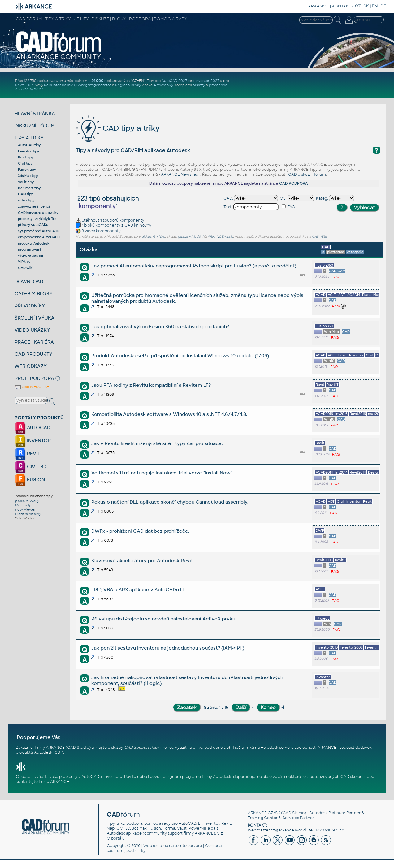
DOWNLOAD (29, 281)
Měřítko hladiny (28, 514)
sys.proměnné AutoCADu (38, 231)
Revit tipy (25, 157)
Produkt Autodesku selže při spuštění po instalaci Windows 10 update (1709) (180, 356)
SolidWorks (24, 518)
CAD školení (351, 776)
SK (366, 6)
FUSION (30, 480)
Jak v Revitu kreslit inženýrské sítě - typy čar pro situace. (157, 443)
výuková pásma (30, 255)
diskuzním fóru (153, 237)
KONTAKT (341, 6)
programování (29, 249)
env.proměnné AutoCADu (39, 237)
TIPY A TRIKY (29, 138)
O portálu (116, 838)
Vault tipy (26, 182)
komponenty (131, 220)
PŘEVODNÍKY (30, 306)
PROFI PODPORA (34, 378)
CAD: (228, 198)
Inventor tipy (28, 151)
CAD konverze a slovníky (38, 212)
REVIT (27, 453)
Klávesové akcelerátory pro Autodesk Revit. (142, 560)
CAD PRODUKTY (33, 354)
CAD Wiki (319, 237)
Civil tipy (25, 163)
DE (383, 6)
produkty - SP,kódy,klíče (37, 219)
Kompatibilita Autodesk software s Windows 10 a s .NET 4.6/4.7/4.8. (169, 414)
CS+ (58, 752)
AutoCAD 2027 (174, 80)
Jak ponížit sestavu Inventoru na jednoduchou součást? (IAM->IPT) (167, 648)
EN (375, 6)
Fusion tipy (27, 169)
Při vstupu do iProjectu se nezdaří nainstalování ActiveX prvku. (163, 619)
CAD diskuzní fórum (307, 174)
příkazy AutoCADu (33, 225)
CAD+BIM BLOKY (34, 294)
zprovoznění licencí (34, 206)
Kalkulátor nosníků (59, 85)
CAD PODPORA (293, 183)
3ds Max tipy (28, 176)
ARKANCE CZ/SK (264, 812)
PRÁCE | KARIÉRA (34, 342)
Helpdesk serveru (277, 747)
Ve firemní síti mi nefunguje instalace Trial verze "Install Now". (162, 473)
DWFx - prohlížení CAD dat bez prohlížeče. (140, 531)
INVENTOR (33, 440)
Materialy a (24, 505)
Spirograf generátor (93, 85)
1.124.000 (95, 80)
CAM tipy (25, 194)
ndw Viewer (25, 509)
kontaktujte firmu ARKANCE (42, 781)
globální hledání (190, 237)
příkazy (199, 85)
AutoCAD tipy (29, 145)
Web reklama (155, 845)
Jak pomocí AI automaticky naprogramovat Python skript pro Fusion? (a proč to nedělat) (193, 266)
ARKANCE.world (220, 237)
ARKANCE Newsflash (180, 174)
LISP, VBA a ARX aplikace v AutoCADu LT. (138, 590)
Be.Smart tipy (29, 188)
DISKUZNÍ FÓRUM (35, 126)
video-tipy (26, 200)
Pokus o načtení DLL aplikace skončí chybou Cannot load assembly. (169, 502)
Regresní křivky (128, 85)
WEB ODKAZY (31, 366)
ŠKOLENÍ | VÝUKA (34, 318)
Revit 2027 (24, 85)
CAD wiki (25, 268)
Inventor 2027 (207, 80)
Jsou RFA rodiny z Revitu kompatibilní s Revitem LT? (151, 385)
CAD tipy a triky (118, 128)
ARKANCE (318, 6)
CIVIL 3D (31, 467)
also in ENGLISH (32, 387)
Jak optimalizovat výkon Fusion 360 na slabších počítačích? (160, 326)
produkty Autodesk (33, 243)
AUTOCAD (32, 427)
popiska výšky (27, 501)
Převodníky (163, 85)
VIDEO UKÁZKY (32, 330)
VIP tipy (24, 261)
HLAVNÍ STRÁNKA (35, 114)
